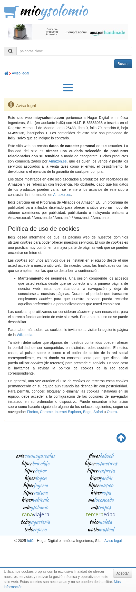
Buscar (123, 64)
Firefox (32, 412)
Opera (112, 412)
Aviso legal (20, 73)
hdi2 (30, 541)
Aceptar (122, 573)
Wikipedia (24, 335)
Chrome (46, 412)
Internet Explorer (68, 412)
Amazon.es (58, 161)
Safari (98, 412)
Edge (87, 412)
